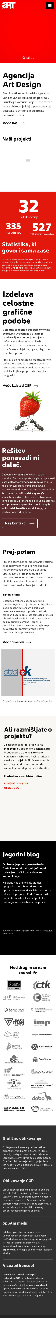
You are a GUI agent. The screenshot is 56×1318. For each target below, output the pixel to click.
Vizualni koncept (18, 1266)
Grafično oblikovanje (22, 1139)
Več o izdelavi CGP (21, 386)
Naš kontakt (20, 523)
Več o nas (14, 123)
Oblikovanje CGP (18, 1181)
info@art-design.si (16, 783)
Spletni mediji (15, 1224)
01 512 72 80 (11, 788)
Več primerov (17, 642)
